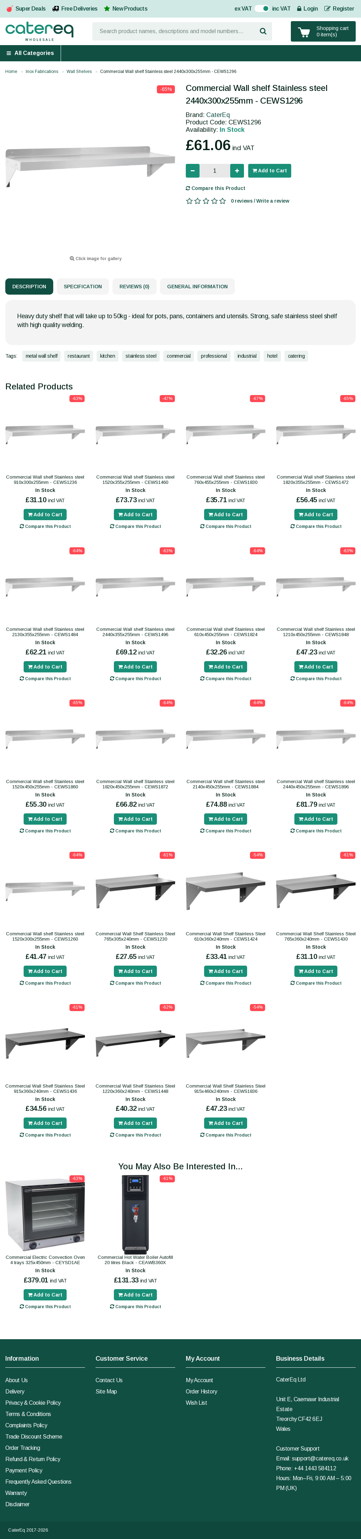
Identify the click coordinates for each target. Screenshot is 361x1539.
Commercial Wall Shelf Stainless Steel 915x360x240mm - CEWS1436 (45, 1088)
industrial (247, 356)
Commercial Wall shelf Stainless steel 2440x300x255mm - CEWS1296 (168, 71)
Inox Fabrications (42, 71)
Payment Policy (23, 1470)
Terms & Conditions (28, 1414)
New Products (129, 9)
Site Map (106, 1392)
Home (11, 71)
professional (214, 356)
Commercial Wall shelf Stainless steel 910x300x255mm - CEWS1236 (45, 479)
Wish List (196, 1403)
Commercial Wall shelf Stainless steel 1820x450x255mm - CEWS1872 (135, 784)
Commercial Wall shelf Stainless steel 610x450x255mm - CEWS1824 (225, 632)
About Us (16, 1380)
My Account (199, 1380)
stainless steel (141, 356)
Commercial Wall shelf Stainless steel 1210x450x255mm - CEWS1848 (316, 632)
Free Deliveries (79, 9)
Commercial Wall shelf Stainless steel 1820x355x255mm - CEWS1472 (316, 479)
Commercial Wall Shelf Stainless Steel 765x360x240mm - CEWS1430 (316, 936)
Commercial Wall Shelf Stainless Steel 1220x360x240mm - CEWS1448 (135, 1088)
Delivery (14, 1392)
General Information (197, 286)
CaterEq (218, 114)
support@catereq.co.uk (320, 1458)
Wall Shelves (79, 71)
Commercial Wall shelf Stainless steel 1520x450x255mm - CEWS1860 (45, 784)
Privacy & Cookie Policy (33, 1403)
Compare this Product (215, 188)
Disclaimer (17, 1504)
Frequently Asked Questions (38, 1482)
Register (339, 9)
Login (307, 9)
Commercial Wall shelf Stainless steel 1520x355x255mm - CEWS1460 (135, 479)
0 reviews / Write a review (260, 201)
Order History (201, 1392)
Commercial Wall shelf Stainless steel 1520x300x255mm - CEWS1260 (45, 936)
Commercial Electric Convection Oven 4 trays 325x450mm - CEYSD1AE (45, 1260)
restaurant (79, 356)
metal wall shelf (41, 356)
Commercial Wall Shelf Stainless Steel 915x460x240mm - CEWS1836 (225, 1088)
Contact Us (109, 1380)
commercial (178, 356)
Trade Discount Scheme (33, 1437)
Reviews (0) (134, 286)
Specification (83, 286)
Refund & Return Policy (32, 1459)
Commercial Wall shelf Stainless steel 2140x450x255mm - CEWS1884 (225, 784)
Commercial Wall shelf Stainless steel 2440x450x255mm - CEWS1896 (316, 784)
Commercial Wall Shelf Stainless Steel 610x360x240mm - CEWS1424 (225, 936)
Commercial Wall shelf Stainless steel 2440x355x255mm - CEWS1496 (135, 632)
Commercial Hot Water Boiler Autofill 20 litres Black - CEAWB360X (135, 1260)
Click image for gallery (95, 258)
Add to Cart (269, 170)
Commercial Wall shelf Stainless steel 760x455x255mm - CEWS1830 (225, 479)
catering (296, 356)
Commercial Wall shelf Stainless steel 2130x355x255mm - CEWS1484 (45, 632)
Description (29, 286)
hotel (272, 356)
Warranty (16, 1493)
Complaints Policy (26, 1425)
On (258, 9)
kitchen (107, 356)
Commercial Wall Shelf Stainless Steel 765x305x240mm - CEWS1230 (135, 936)
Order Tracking (22, 1448)
